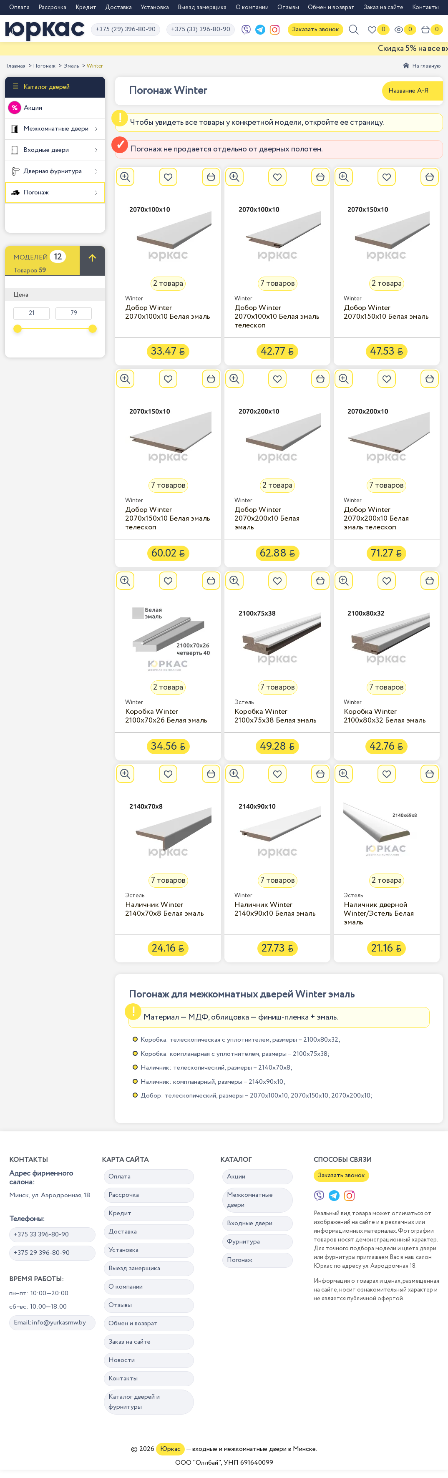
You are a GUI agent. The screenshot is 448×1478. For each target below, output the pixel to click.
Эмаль (71, 66)
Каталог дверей (46, 87)
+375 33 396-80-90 (41, 1234)
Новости (121, 1360)
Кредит (86, 7)
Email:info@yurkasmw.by (50, 1322)
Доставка (118, 7)
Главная (16, 66)
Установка (155, 7)
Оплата (19, 7)
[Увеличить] (125, 177)
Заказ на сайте (383, 7)
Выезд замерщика (202, 7)
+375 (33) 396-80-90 (200, 29)
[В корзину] (211, 177)
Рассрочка (52, 7)
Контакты (425, 7)
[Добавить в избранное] (168, 177)
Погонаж (44, 66)
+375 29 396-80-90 (42, 1253)
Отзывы (288, 7)
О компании (252, 7)
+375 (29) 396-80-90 (126, 29)
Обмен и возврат (331, 7)
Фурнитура (243, 1241)
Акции (33, 108)
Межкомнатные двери (55, 128)
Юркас (170, 1449)
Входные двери (45, 150)
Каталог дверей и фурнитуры (134, 1402)
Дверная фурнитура (52, 171)
